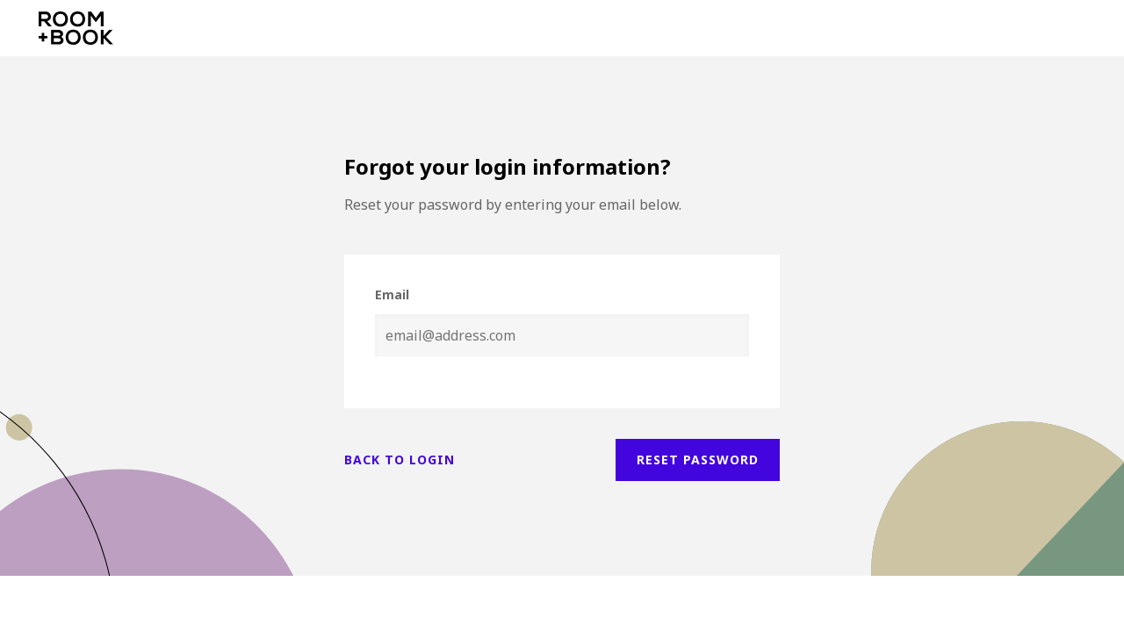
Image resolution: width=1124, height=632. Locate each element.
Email (392, 294)
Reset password (698, 459)
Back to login (399, 459)
